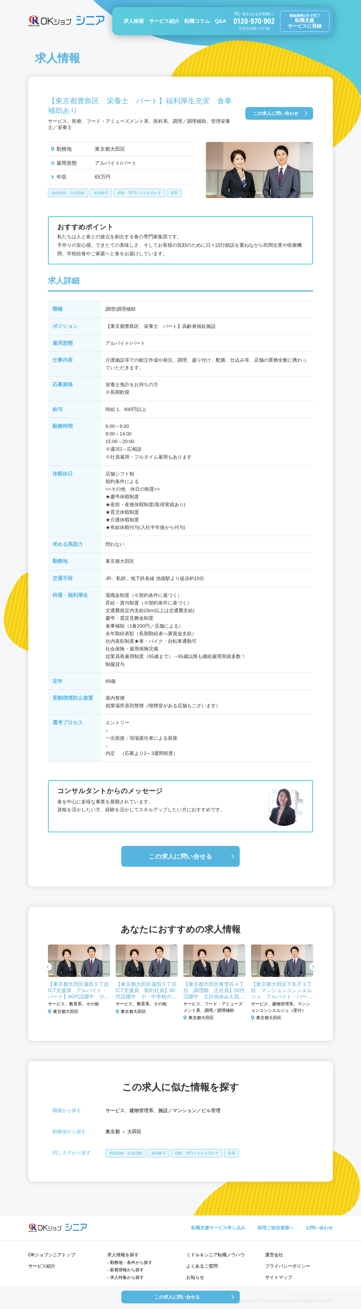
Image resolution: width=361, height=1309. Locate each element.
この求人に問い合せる (180, 856)
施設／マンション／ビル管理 (189, 1110)
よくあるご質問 (202, 1266)
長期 (174, 193)
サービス (115, 1110)
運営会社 (274, 1254)
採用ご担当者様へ (275, 1227)
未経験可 (101, 193)
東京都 (112, 1131)
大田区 (134, 1131)
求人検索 (134, 21)
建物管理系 (141, 1110)
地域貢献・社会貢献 (68, 193)
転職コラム (197, 21)
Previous (48, 967)
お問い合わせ (319, 1227)
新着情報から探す (127, 1269)
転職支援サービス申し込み (218, 1227)
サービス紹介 (164, 21)
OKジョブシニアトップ (51, 1254)
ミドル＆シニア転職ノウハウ (215, 1254)
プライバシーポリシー (287, 1266)
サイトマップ (278, 1277)
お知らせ (195, 1277)
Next (313, 967)
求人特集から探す (127, 1277)
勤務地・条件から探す (131, 1262)
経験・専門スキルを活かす (139, 193)
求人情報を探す (123, 1254)
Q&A (220, 21)
